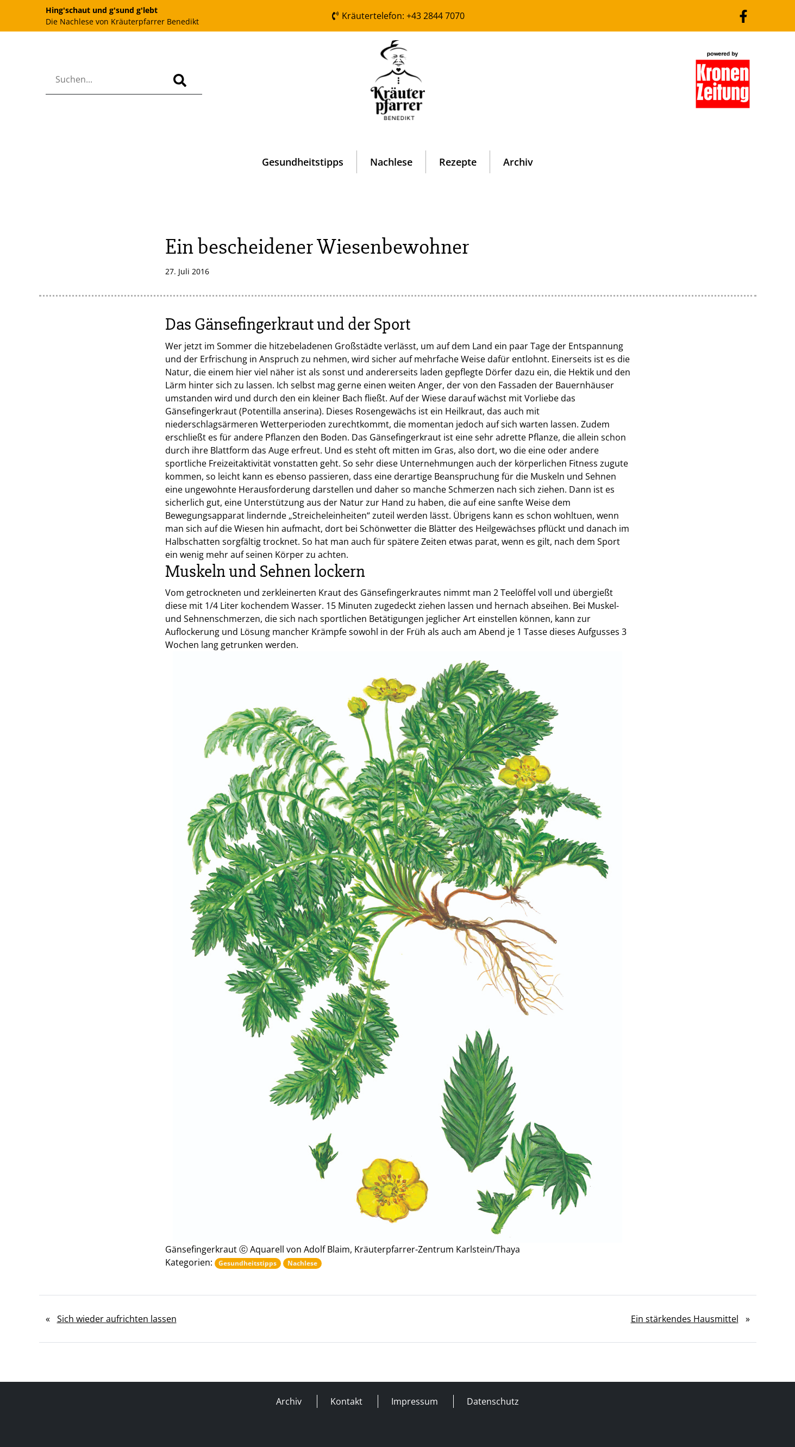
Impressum (414, 1401)
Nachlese (391, 161)
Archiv (518, 161)
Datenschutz (493, 1401)
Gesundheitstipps (302, 161)
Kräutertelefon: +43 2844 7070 (398, 16)
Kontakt (346, 1401)
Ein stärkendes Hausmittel (684, 1319)
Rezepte (458, 161)
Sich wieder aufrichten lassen (117, 1319)
